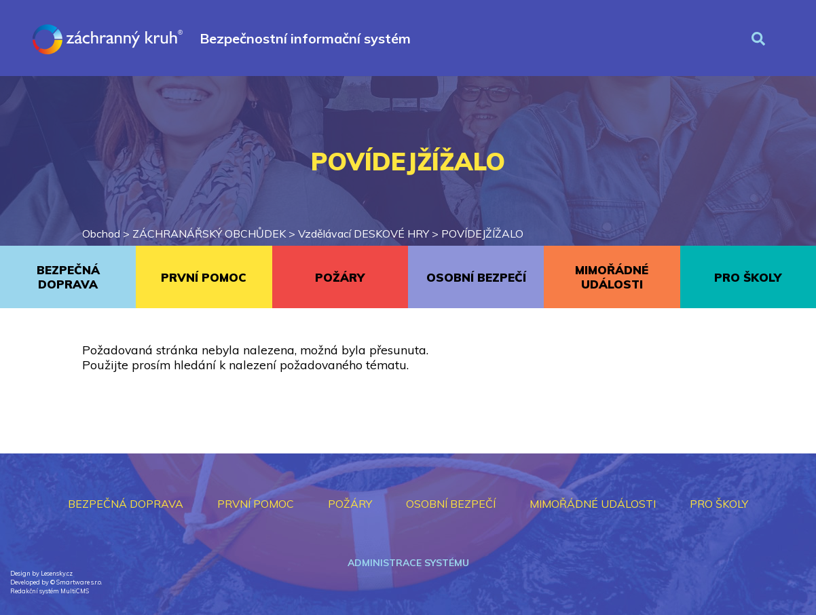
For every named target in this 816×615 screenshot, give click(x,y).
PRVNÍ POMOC (203, 277)
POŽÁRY (340, 277)
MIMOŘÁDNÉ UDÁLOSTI (611, 277)
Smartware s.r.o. (79, 582)
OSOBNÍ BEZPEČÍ (476, 277)
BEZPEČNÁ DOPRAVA (68, 277)
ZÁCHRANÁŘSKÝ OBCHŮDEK (209, 233)
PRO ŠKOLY (747, 277)
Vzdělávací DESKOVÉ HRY (363, 233)
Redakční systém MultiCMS (49, 591)
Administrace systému (408, 563)
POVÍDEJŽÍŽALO (482, 233)
